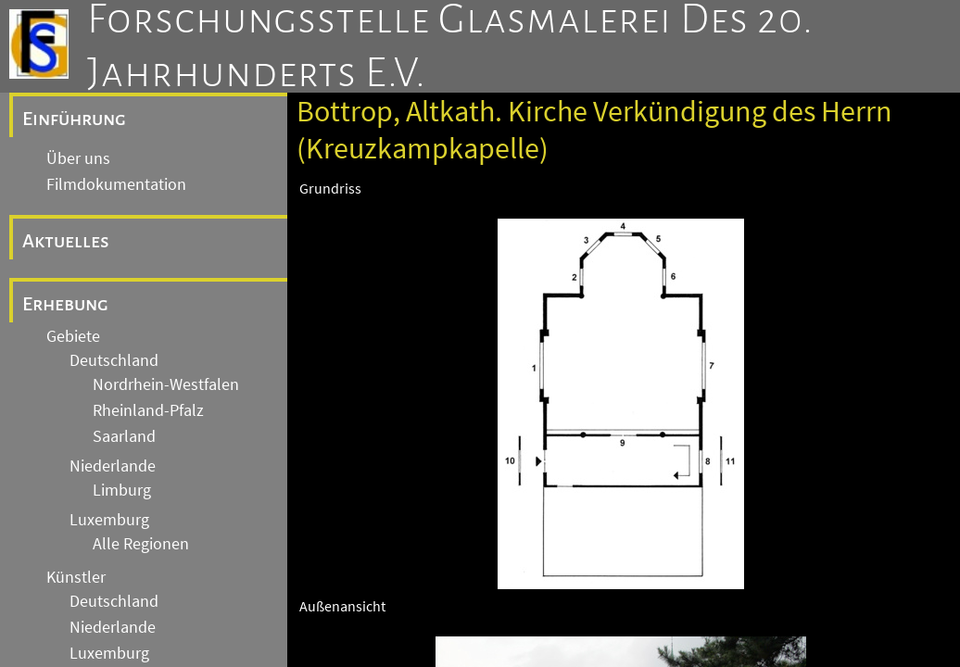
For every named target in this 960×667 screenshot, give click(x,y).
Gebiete (73, 336)
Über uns (78, 158)
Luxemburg (109, 520)
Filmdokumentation (116, 184)
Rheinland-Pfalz (148, 410)
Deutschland (113, 360)
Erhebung (65, 304)
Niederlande (112, 466)
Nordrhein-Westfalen (166, 384)
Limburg (122, 490)
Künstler (76, 577)
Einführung (74, 118)
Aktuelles (65, 241)
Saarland (124, 436)
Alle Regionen (141, 544)
